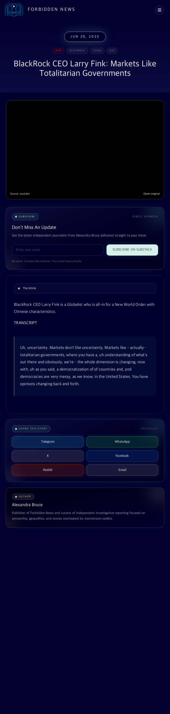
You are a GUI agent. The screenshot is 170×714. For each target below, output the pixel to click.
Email (122, 470)
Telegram (47, 442)
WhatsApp (122, 442)
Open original (151, 194)
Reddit (48, 470)
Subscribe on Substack (132, 250)
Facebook (122, 456)
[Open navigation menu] (159, 10)
